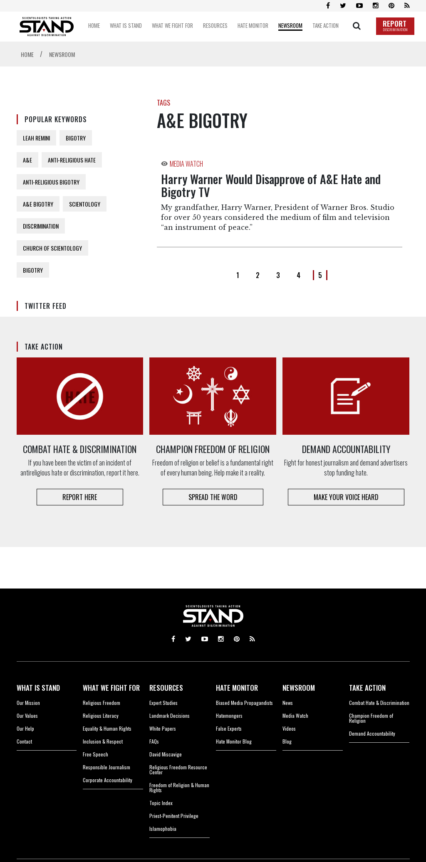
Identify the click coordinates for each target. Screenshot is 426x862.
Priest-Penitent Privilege (173, 815)
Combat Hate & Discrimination (379, 702)
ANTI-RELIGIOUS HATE (72, 159)
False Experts (229, 728)
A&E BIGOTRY (38, 203)
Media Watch (295, 715)
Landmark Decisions (169, 715)
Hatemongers (229, 715)
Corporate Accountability (107, 779)
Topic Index (161, 802)
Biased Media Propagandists (244, 702)
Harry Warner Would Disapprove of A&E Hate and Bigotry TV (271, 185)
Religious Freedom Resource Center (178, 769)
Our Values (27, 715)
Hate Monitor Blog (234, 741)
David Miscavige (165, 754)
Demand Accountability (372, 733)
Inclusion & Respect (103, 741)
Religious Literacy (101, 715)
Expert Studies (163, 702)
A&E (27, 159)
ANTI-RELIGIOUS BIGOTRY (51, 181)
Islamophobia (162, 828)
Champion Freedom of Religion (371, 718)
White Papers (162, 728)
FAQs (154, 741)
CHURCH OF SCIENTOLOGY (52, 248)
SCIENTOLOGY (84, 203)
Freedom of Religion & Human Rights (179, 787)
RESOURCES (166, 687)
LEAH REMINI (36, 137)
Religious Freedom (101, 702)
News (287, 702)
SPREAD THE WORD (213, 497)
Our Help (25, 728)
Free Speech (95, 754)
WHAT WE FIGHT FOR (111, 687)
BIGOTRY (76, 137)
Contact (24, 741)
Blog (287, 741)
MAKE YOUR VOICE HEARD (346, 497)
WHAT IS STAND (38, 687)
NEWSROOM (298, 687)
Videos (289, 728)
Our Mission (28, 702)
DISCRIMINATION (41, 226)
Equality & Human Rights (107, 728)
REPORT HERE (79, 497)
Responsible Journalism (106, 767)
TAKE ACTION (367, 687)
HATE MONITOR (237, 687)
